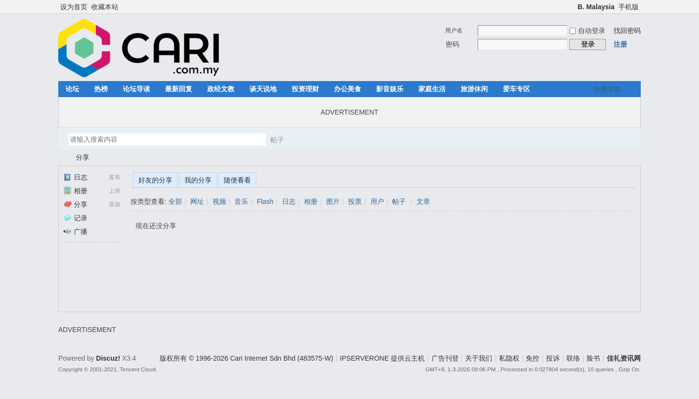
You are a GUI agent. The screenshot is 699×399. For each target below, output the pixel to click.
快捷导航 (607, 89)
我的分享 (198, 180)
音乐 (241, 201)
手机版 (628, 7)
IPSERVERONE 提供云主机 (382, 358)
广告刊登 (445, 358)
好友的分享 (155, 180)
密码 (452, 44)
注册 (620, 44)
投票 (355, 201)
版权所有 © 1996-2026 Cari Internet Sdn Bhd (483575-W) (246, 358)
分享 (82, 157)
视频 (219, 201)
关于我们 (478, 358)
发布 (114, 177)
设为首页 (73, 7)
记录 (75, 218)
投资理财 (305, 89)
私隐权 (509, 358)
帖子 (277, 140)
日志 (75, 177)
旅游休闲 (474, 89)
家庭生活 (432, 89)
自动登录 (587, 30)
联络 (573, 358)
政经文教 (220, 89)
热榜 (101, 89)
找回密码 (627, 30)
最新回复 (178, 89)
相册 (75, 191)
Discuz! (108, 358)
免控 (532, 358)
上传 (114, 190)
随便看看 (237, 180)
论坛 (72, 89)
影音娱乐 (389, 89)
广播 (75, 231)
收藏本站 (104, 7)
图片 (333, 201)
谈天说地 (263, 89)
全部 (175, 201)
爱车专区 (516, 89)
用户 (377, 201)
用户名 (454, 30)
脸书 (593, 358)
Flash (265, 201)
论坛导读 (136, 89)
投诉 (553, 358)
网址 (197, 201)
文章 (423, 201)
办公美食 (347, 89)
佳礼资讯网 (62, 157)
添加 (114, 204)
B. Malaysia (596, 7)
